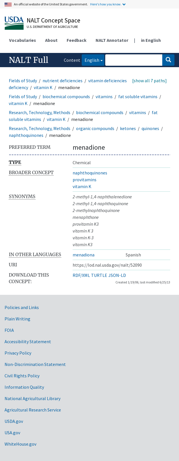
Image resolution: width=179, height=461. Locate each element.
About (51, 40)
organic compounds (95, 128)
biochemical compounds (66, 96)
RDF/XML (81, 275)
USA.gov (12, 432)
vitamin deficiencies (107, 80)
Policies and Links (22, 307)
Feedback (77, 40)
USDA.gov (14, 421)
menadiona (83, 255)
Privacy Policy (18, 353)
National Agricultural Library (32, 398)
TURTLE (99, 275)
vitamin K (43, 87)
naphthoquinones (26, 135)
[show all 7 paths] (149, 80)
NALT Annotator (112, 40)
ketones (128, 128)
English (90, 59)
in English (151, 40)
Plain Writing (17, 319)
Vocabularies (22, 40)
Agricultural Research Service (33, 410)
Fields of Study (23, 80)
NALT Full (28, 60)
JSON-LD (117, 275)
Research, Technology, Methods (39, 112)
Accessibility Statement (28, 341)
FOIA (9, 330)
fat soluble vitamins (137, 96)
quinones (150, 128)
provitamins (84, 179)
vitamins (104, 96)
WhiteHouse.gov (20, 444)
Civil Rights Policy (22, 375)
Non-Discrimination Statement (35, 364)
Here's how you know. (105, 4)
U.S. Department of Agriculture (52, 26)
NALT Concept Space (53, 20)
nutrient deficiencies (63, 80)
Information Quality (24, 387)
